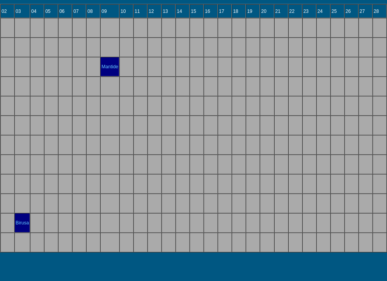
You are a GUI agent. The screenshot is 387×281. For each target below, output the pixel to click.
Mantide (109, 66)
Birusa (22, 223)
